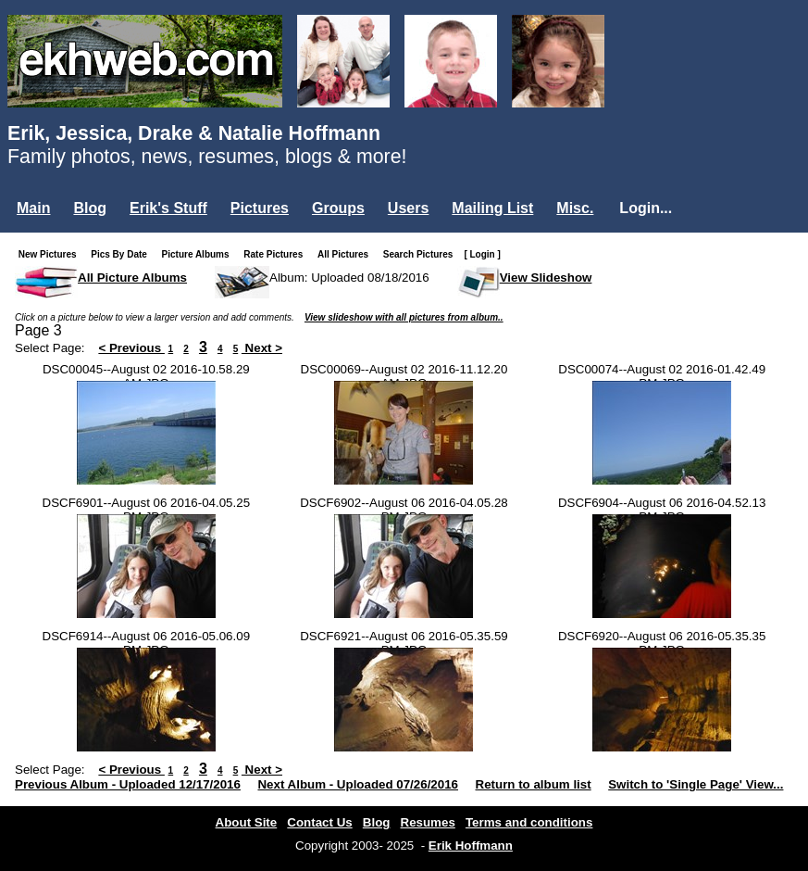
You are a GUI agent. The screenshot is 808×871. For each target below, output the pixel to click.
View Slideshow (546, 277)
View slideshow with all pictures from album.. (404, 317)
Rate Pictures (276, 254)
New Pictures (51, 254)
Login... (645, 208)
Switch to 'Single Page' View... (695, 784)
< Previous (131, 348)
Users (408, 208)
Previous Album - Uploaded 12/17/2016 (128, 784)
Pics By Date (123, 254)
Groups (338, 208)
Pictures (259, 208)
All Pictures (346, 254)
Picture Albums (199, 254)
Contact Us (319, 822)
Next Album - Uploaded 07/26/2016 (357, 784)
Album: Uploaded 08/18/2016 (349, 277)
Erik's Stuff (168, 208)
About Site (247, 822)
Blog (89, 208)
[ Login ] (482, 254)
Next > (262, 348)
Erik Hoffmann (471, 845)
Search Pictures (422, 254)
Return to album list (533, 784)
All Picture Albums (132, 277)
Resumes (428, 822)
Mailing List (492, 208)
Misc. (574, 208)
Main (33, 208)
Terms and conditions (529, 822)
